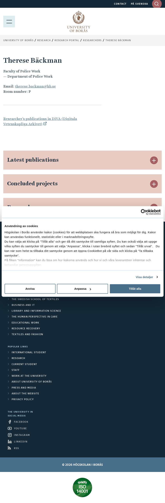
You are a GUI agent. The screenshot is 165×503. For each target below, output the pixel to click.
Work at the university (29, 376)
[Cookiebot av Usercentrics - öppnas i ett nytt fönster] (144, 212)
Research (44, 40)
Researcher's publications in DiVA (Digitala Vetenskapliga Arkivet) (40, 121)
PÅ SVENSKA (139, 4)
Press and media (24, 388)
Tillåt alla (135, 288)
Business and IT (23, 305)
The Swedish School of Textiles (35, 299)
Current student (24, 364)
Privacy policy (23, 399)
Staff (16, 370)
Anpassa (82, 288)
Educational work (25, 323)
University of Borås (18, 40)
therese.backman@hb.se (35, 86)
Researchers (92, 40)
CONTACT (120, 4)
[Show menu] (9, 21)
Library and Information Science (36, 311)
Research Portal (66, 40)
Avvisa (30, 288)
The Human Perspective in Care (35, 317)
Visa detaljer (144, 277)
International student (29, 352)
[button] (154, 160)
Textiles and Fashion (27, 334)
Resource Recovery (26, 328)
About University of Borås (32, 382)
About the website (25, 393)
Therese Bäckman (118, 40)
